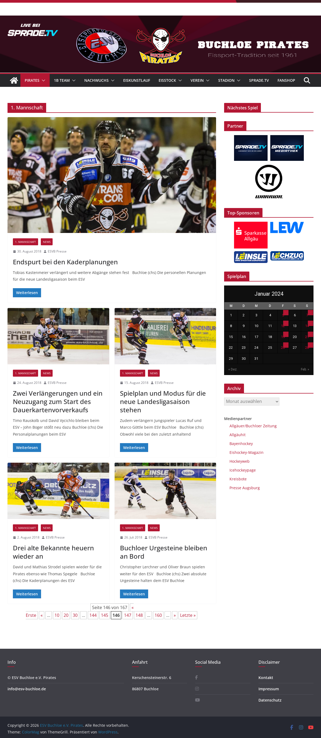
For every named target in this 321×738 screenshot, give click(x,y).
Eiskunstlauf (136, 80)
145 (104, 615)
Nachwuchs (96, 80)
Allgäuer (237, 425)
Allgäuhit (237, 434)
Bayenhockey (241, 443)
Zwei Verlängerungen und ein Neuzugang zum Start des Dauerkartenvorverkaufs (58, 401)
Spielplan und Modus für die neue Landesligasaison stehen (163, 401)
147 (127, 615)
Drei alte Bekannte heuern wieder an (53, 552)
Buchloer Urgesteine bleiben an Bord (163, 552)
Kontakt (265, 677)
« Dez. (233, 369)
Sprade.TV (259, 80)
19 (283, 337)
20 (66, 615)
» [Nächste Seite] (175, 615)
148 (139, 615)
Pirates (32, 80)
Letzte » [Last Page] (188, 615)
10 (56, 615)
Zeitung (269, 425)
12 (283, 326)
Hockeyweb (239, 461)
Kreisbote (238, 478)
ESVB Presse (57, 251)
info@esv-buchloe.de (27, 688)
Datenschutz (270, 700)
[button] (42, 80)
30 (75, 615)
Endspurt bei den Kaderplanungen (65, 261)
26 (283, 348)
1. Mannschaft (25, 242)
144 (93, 615)
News (46, 242)
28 (307, 348)
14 (307, 326)
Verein (197, 80)
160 (158, 615)
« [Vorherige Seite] (42, 615)
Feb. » (305, 369)
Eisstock (167, 80)
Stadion (226, 80)
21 (307, 337)
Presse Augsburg (244, 487)
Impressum (268, 688)
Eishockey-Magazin (246, 452)
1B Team (62, 80)
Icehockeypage (242, 470)
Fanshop (286, 80)
